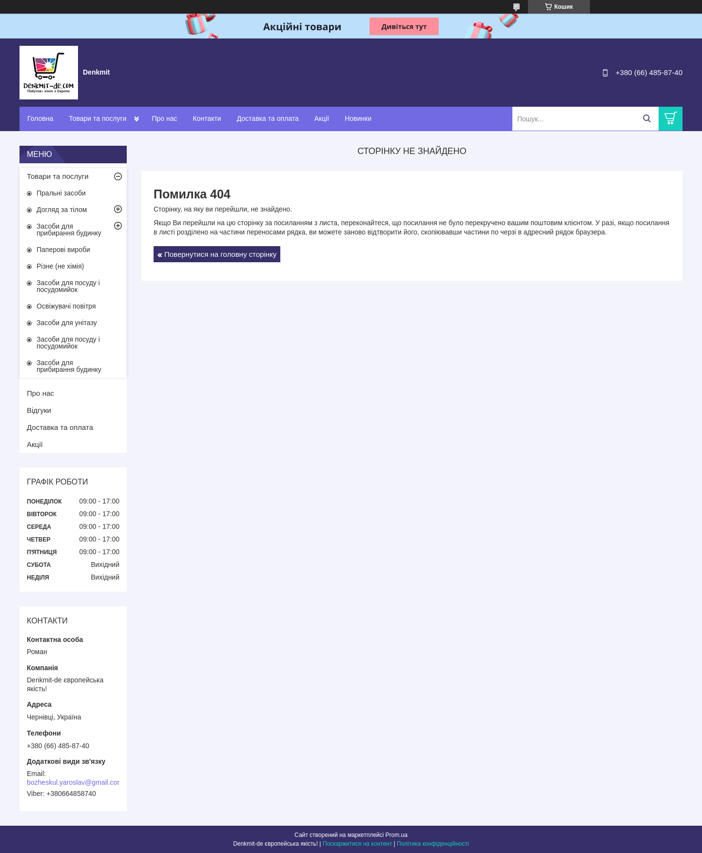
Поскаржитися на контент (357, 843)
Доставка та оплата (268, 118)
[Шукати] (647, 119)
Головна (40, 118)
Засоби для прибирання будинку (69, 229)
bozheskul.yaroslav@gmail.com (75, 782)
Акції (321, 118)
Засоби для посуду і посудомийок (68, 286)
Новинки (358, 118)
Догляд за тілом (62, 209)
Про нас (164, 118)
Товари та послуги (97, 118)
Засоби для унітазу (67, 323)
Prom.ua (397, 835)
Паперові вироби (63, 249)
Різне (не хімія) (60, 266)
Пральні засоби (61, 193)
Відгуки (39, 410)
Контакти (207, 118)
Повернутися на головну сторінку (220, 254)
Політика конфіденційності (433, 843)
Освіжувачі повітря (66, 306)
